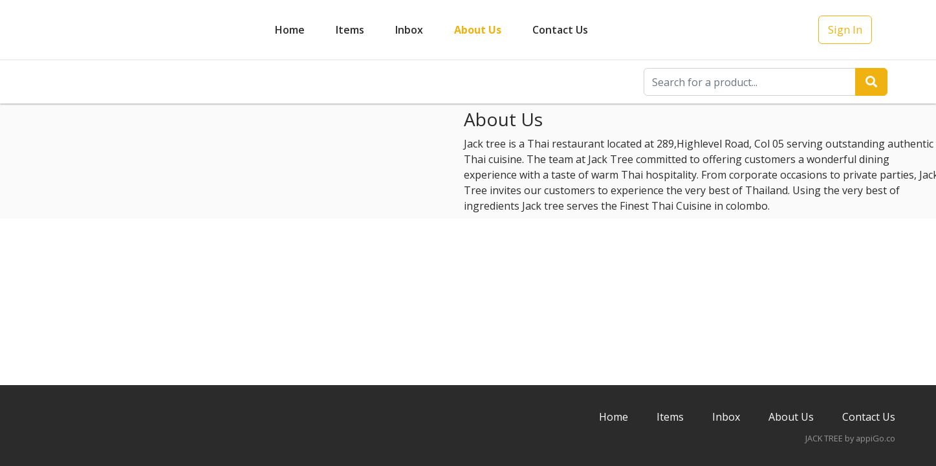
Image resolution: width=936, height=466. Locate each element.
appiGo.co (875, 438)
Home (290, 30)
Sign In (845, 29)
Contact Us (560, 30)
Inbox (726, 417)
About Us (477, 30)
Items (350, 30)
